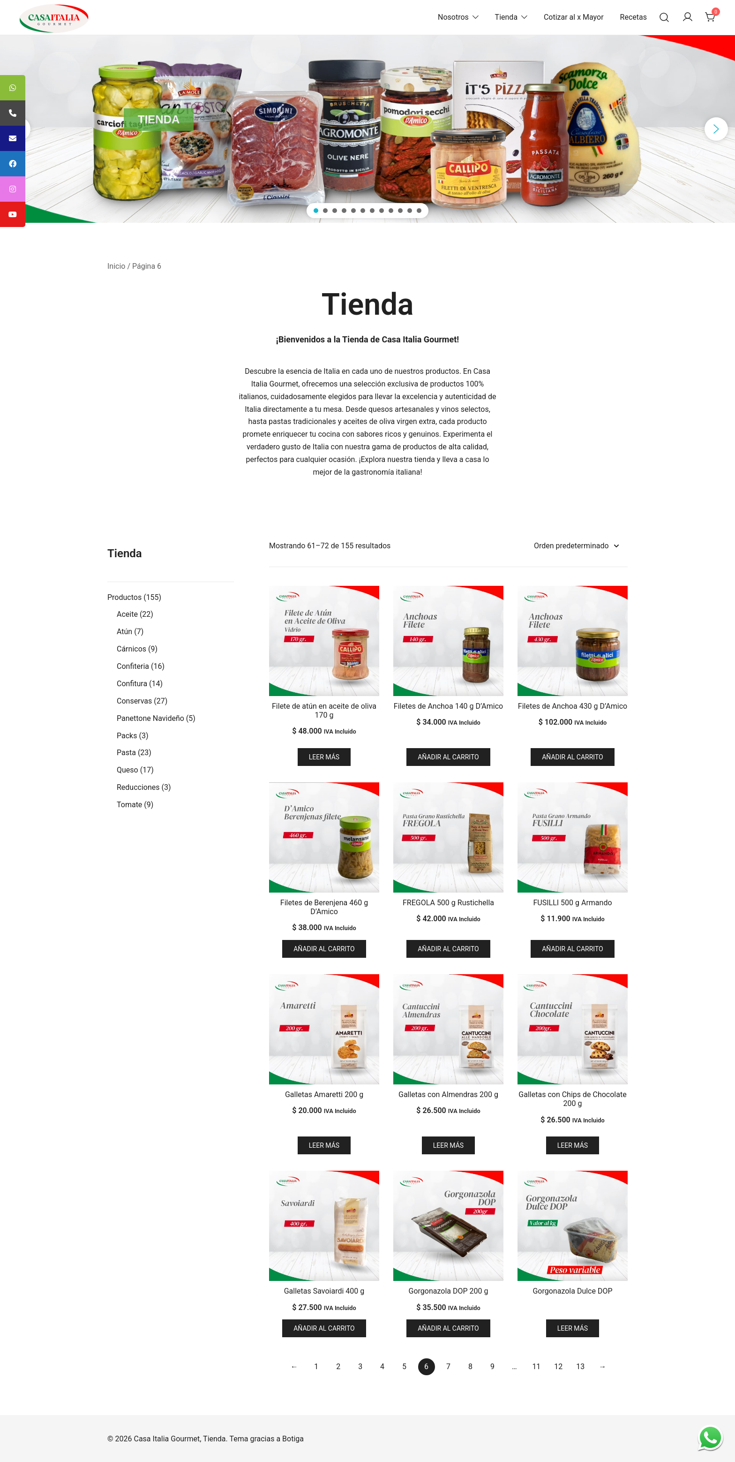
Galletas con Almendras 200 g (448, 1094)
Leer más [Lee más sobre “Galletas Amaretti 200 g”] (324, 1145)
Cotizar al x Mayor (574, 17)
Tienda (506, 17)
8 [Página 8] (470, 1366)
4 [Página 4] (382, 1366)
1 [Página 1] (316, 1366)
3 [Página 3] (360, 1366)
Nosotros (453, 17)
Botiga (293, 1438)
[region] (367, 129)
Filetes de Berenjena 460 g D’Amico (324, 907)
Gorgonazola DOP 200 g (448, 1291)
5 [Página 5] (404, 1366)
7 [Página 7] (448, 1366)
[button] (716, 129)
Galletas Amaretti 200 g (324, 1094)
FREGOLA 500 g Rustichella (448, 902)
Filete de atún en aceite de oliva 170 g (324, 711)
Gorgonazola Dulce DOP (572, 1291)
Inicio (116, 266)
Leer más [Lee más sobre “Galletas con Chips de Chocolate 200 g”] (572, 1145)
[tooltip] (12, 87)
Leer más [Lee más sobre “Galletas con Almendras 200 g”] (448, 1145)
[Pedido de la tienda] (576, 546)
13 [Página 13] (580, 1366)
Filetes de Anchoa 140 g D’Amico (448, 706)
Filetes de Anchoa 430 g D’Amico (572, 706)
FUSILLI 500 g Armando (572, 902)
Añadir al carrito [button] (448, 757)
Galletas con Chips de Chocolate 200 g (572, 1099)
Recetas (633, 17)
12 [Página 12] (558, 1366)
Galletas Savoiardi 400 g (324, 1291)
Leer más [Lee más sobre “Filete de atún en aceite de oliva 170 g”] (324, 757)
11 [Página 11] (536, 1366)
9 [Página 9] (492, 1366)
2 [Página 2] (338, 1366)
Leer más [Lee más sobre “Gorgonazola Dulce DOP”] (572, 1328)
